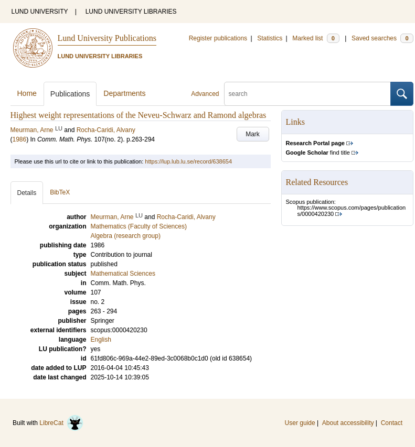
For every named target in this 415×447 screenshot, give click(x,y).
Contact (391, 423)
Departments (124, 93)
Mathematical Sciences (123, 273)
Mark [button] (253, 134)
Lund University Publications (107, 38)
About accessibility (348, 423)
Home (27, 93)
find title (318, 152)
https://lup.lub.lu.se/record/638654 (188, 161)
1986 (20, 139)
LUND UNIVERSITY (40, 11)
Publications (70, 94)
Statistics (269, 38)
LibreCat (61, 423)
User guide (300, 423)
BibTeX (60, 192)
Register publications (218, 38)
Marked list (315, 38)
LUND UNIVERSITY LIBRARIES (131, 11)
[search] (307, 94)
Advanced (205, 93)
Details (27, 193)
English (101, 339)
